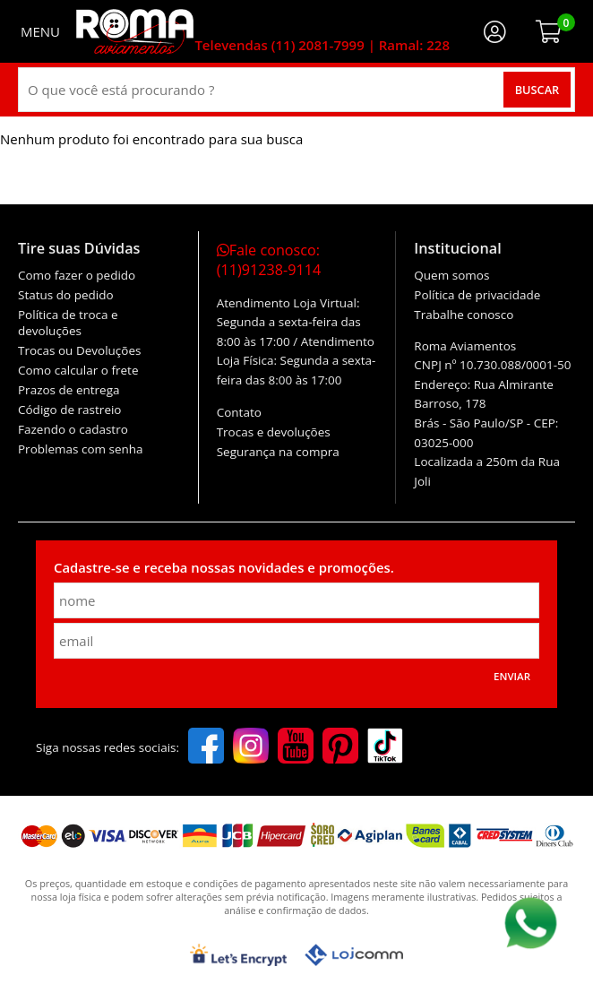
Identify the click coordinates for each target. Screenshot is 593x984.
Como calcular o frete (78, 370)
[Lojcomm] (354, 955)
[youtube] (296, 747)
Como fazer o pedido (76, 275)
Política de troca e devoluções (68, 322)
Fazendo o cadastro (73, 429)
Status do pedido (66, 295)
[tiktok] (385, 747)
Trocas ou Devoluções (79, 350)
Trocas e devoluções (274, 432)
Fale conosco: (269, 260)
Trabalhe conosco (463, 314)
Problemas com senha (80, 449)
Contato (239, 412)
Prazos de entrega (68, 390)
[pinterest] (340, 747)
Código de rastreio (70, 409)
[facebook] (206, 747)
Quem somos (451, 275)
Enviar (512, 676)
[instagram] (251, 747)
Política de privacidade (477, 295)
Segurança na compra (278, 452)
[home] (134, 31)
